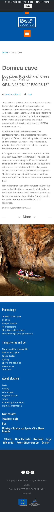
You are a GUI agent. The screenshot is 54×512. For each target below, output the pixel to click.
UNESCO (6, 320)
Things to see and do (13, 342)
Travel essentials (10, 418)
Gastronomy (8, 366)
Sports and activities (11, 362)
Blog (4, 423)
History (5, 388)
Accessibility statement (28, 442)
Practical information (12, 405)
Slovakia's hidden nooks (13, 330)
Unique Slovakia (9, 323)
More (46, 1)
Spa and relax (8, 356)
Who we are (7, 392)
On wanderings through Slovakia (17, 333)
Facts (4, 385)
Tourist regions (9, 326)
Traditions (7, 369)
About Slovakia (10, 378)
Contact (45, 442)
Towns (5, 399)
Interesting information (13, 402)
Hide (27, 6)
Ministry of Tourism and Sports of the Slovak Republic (23, 429)
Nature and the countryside (15, 349)
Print (30, 94)
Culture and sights (10, 352)
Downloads (38, 439)
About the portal (23, 439)
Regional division (10, 395)
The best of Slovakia (11, 316)
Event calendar (9, 414)
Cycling (5, 359)
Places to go (9, 309)
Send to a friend (12, 94)
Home (5, 52)
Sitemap (8, 439)
